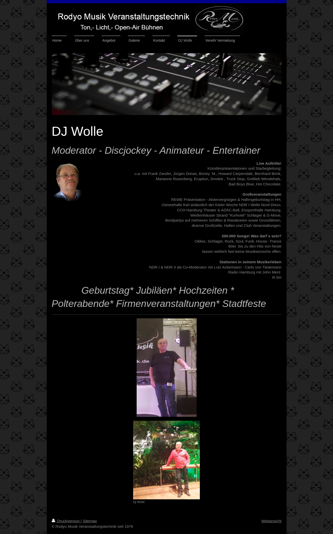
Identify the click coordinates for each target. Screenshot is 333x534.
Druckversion (66, 521)
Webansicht (271, 521)
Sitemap (90, 521)
